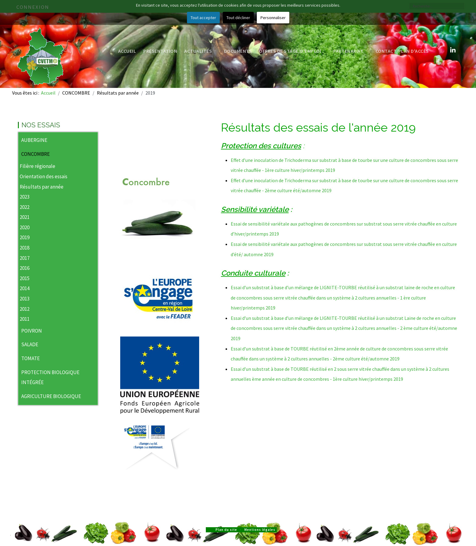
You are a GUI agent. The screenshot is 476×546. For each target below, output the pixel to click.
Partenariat (350, 51)
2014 (24, 288)
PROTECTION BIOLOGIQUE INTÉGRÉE (50, 377)
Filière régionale (37, 166)
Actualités (200, 51)
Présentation (160, 51)
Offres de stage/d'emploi (292, 51)
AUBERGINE (34, 140)
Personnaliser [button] (273, 17)
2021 (24, 217)
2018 (24, 247)
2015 (24, 278)
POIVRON (31, 330)
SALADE (29, 344)
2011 (24, 319)
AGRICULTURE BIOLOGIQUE (51, 396)
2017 (24, 258)
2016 (24, 268)
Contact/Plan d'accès (405, 51)
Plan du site (226, 530)
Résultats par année (41, 186)
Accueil (127, 51)
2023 (24, 196)
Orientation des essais (43, 176)
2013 (24, 298)
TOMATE (30, 358)
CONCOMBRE (35, 154)
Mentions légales (259, 530)
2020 (24, 227)
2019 (24, 237)
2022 (24, 207)
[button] (93, 141)
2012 (24, 309)
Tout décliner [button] (238, 17)
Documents (238, 51)
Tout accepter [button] (203, 17)
